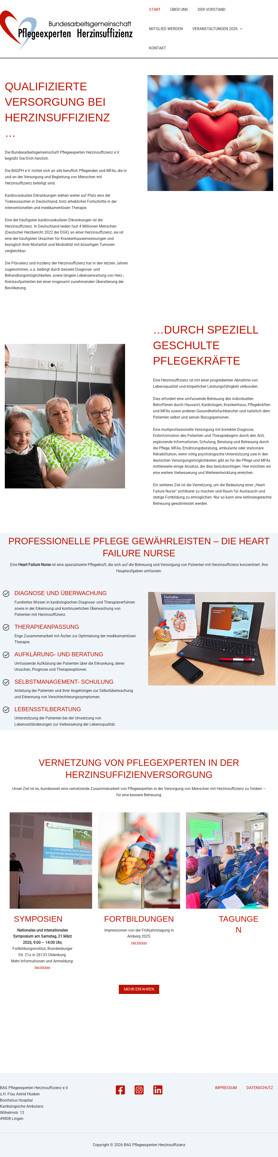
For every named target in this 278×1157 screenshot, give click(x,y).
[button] (196, 101)
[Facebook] (120, 1090)
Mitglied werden (247, 45)
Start (154, 45)
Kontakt (215, 101)
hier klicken (42, 1020)
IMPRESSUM (236, 1088)
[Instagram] (139, 1090)
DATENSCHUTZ (264, 1088)
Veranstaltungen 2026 (174, 101)
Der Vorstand (208, 45)
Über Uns (177, 45)
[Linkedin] (158, 1090)
